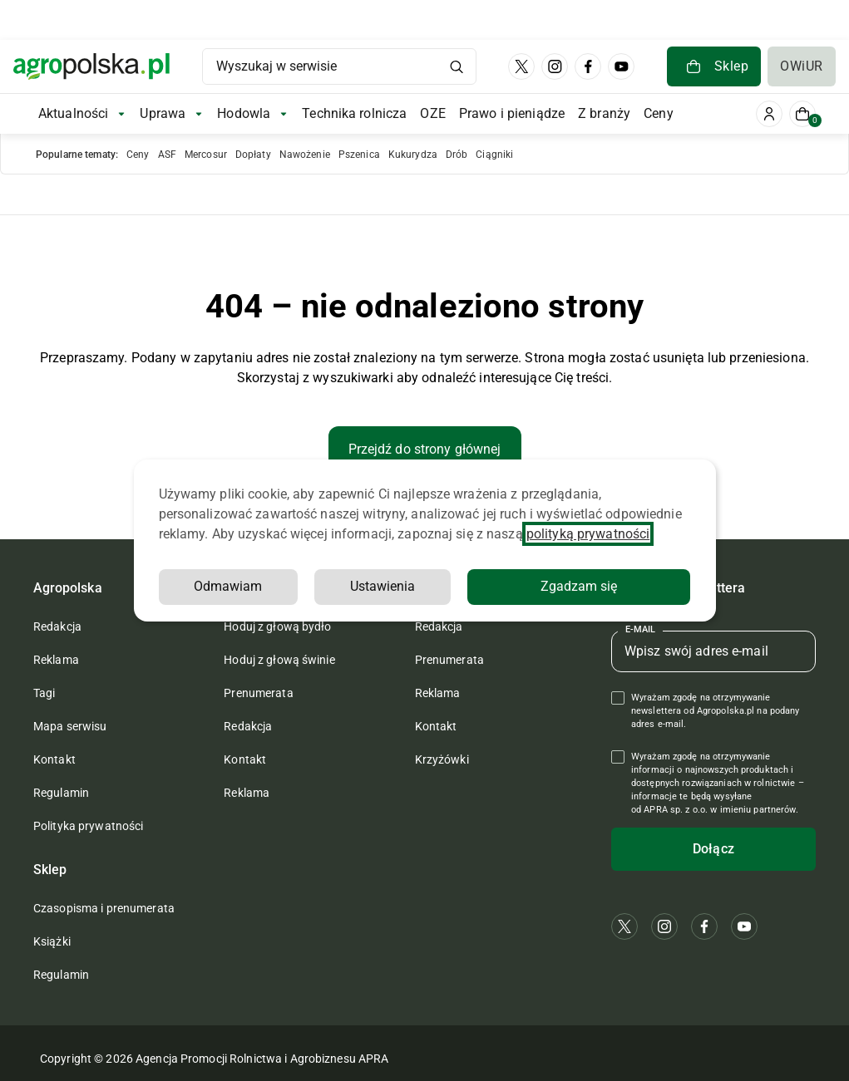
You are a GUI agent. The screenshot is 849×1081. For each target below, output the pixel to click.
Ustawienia (382, 586)
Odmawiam (228, 586)
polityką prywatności (587, 534)
